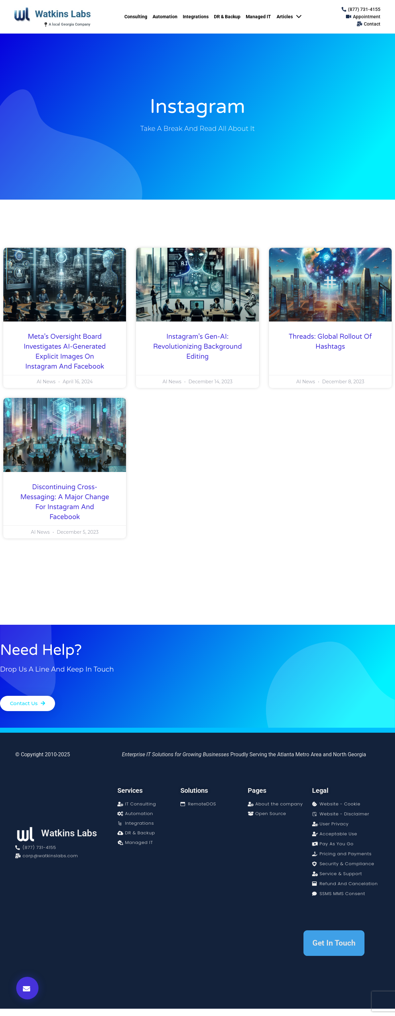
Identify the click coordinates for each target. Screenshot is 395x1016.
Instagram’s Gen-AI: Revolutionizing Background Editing (197, 347)
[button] (27, 988)
